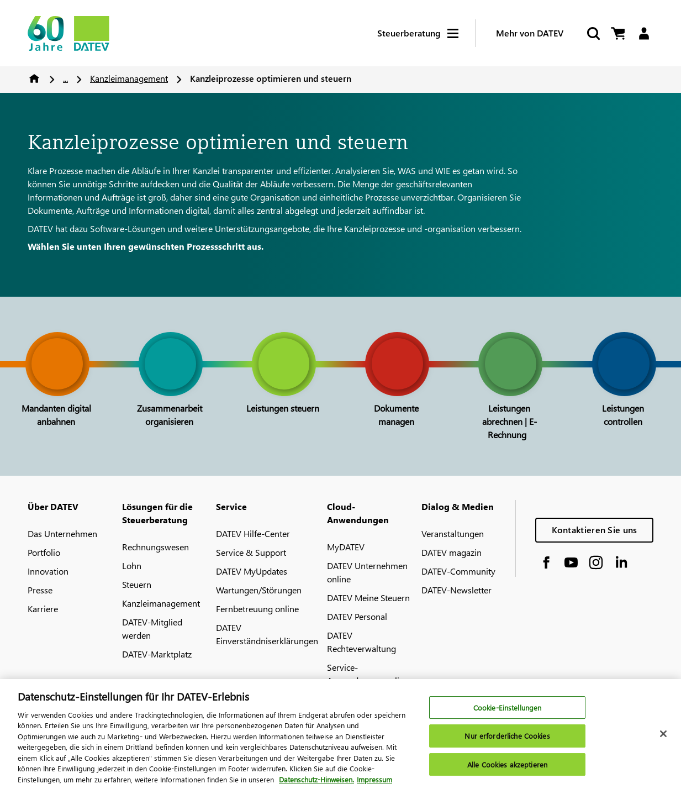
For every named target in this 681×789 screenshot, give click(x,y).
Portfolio (44, 552)
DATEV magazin (451, 552)
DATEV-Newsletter (456, 590)
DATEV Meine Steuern (368, 597)
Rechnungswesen (155, 547)
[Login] (643, 33)
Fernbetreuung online (257, 608)
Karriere (43, 608)
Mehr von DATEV (529, 33)
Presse (40, 590)
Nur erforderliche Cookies (507, 742)
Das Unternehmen (62, 533)
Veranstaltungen (452, 533)
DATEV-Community (458, 571)
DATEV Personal (357, 616)
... (65, 78)
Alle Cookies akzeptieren (507, 771)
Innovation (48, 571)
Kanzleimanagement (129, 78)
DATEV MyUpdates (251, 571)
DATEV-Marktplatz (157, 654)
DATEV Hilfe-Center (253, 533)
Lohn (131, 565)
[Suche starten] (592, 33)
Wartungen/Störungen (259, 590)
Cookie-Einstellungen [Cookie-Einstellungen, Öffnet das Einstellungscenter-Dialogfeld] (507, 713)
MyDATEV (346, 547)
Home (34, 78)
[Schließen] (663, 740)
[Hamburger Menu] (461, 33)
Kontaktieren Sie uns (594, 529)
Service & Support (251, 552)
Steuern (136, 584)
